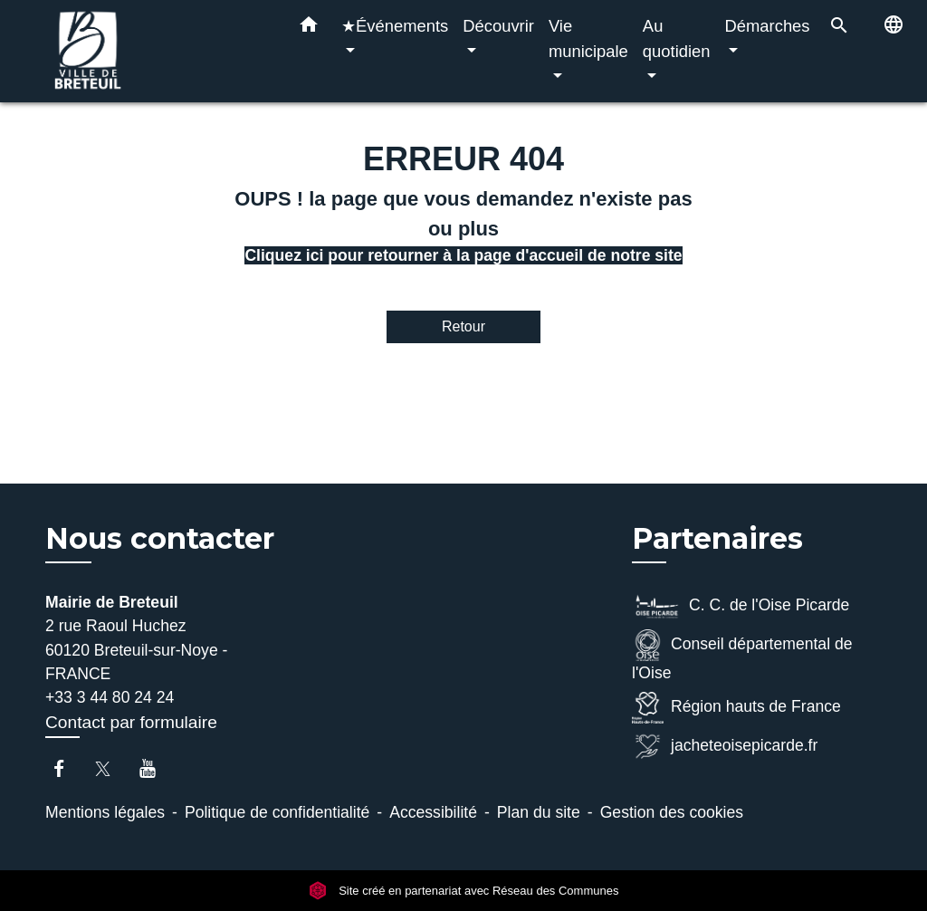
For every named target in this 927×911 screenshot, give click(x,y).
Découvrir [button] (498, 25)
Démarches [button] (767, 25)
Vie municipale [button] (588, 38)
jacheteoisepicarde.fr (724, 746)
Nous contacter (159, 539)
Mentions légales (105, 812)
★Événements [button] (394, 25)
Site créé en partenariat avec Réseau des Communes (464, 890)
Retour (463, 326)
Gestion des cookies (671, 812)
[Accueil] (156, 51)
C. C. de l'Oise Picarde (740, 606)
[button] (308, 28)
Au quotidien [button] (677, 38)
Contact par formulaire (131, 722)
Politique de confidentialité (277, 812)
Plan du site (538, 812)
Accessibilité (433, 812)
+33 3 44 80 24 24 (109, 697)
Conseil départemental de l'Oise (742, 655)
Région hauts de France (736, 708)
